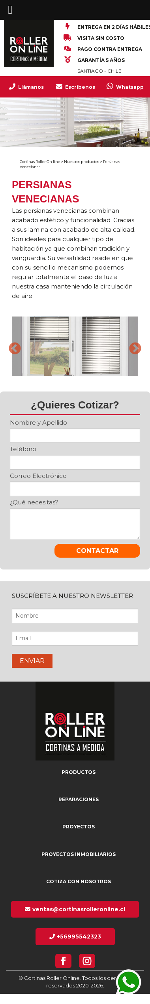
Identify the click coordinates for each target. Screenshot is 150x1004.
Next (132, 346)
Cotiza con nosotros (78, 881)
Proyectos (78, 827)
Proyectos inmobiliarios (78, 854)
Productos (79, 772)
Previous (12, 346)
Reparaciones (78, 799)
